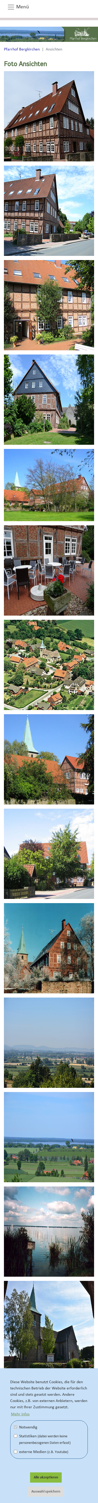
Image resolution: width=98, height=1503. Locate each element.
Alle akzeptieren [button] (46, 1477)
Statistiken (42, 1439)
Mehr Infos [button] (20, 1414)
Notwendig (25, 1427)
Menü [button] (18, 7)
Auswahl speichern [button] (45, 1491)
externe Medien (41, 1452)
